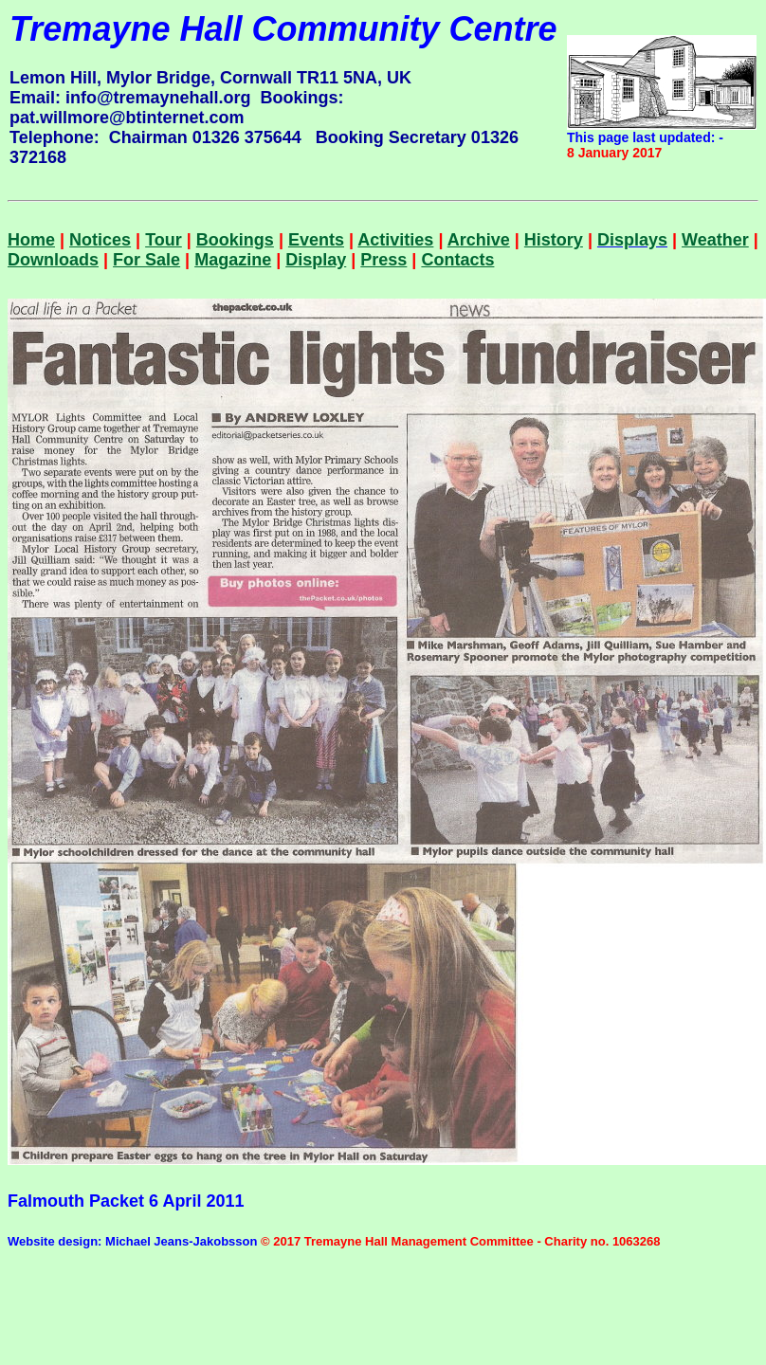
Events (316, 239)
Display (315, 259)
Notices (100, 239)
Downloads (53, 259)
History (553, 239)
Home (31, 239)
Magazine (232, 259)
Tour (163, 239)
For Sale (146, 259)
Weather (715, 239)
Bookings (235, 239)
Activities (395, 239)
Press (383, 259)
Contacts (457, 259)
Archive (478, 239)
